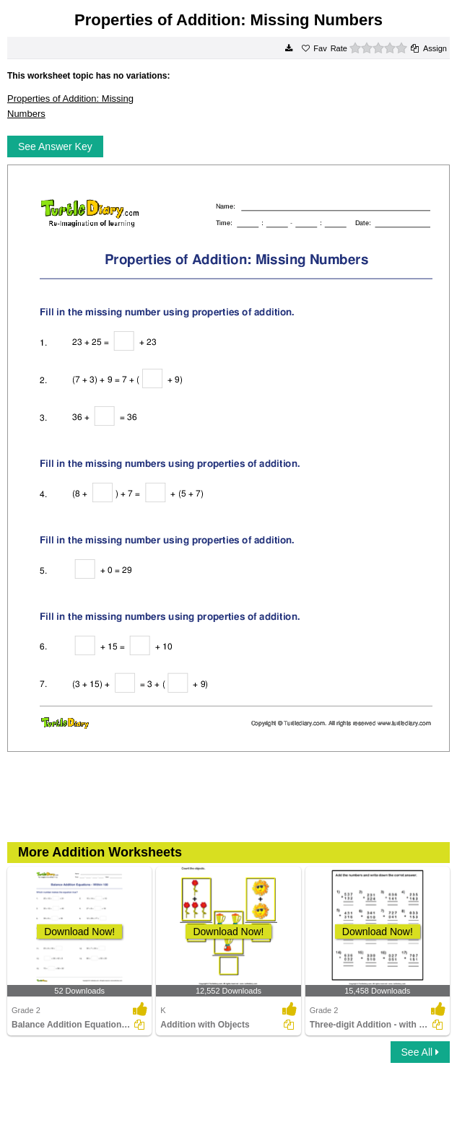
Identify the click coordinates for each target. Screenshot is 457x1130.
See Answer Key (55, 146)
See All (420, 1052)
